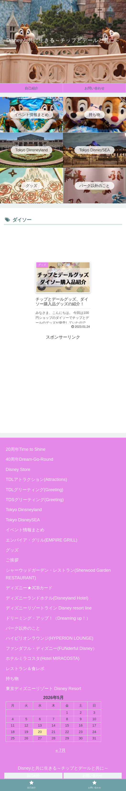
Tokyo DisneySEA (23, 520)
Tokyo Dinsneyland (24, 509)
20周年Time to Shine (25, 449)
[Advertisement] (63, 240)
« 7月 (60, 750)
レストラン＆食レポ (25, 668)
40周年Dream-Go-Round (29, 459)
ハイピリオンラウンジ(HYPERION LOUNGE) (49, 638)
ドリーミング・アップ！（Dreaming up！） (48, 618)
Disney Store (18, 469)
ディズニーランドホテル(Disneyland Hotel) (47, 598)
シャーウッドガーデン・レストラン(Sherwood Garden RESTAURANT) (58, 574)
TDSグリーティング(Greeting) (35, 499)
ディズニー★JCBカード (29, 587)
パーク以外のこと (23, 628)
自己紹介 (33, 775)
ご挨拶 (12, 560)
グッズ (12, 550)
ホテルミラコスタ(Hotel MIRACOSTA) (42, 658)
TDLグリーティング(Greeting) (34, 489)
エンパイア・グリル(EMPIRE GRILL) (41, 540)
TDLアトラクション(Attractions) (36, 479)
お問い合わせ (93, 775)
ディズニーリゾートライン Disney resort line (49, 608)
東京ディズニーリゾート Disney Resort (43, 688)
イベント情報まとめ (25, 529)
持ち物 (12, 678)
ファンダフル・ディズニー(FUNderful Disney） (51, 648)
